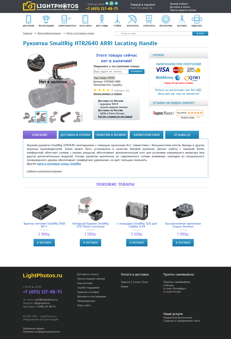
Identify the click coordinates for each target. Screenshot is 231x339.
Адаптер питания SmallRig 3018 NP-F (44, 212)
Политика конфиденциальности (41, 331)
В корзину (44, 243)
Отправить (136, 71)
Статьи (136, 282)
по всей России (172, 291)
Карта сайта (84, 305)
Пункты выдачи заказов (183, 10)
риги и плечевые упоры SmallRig (59, 164)
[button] (53, 81)
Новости (125, 282)
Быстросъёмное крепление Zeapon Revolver (183, 212)
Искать (200, 33)
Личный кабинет (179, 3)
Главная (27, 33)
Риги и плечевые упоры (80, 33)
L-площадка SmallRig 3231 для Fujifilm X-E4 (137, 212)
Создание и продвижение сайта (181, 320)
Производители (86, 301)
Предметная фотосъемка (177, 317)
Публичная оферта (33, 328)
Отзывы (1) (182, 135)
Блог (145, 282)
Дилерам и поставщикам (91, 296)
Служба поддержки (88, 287)
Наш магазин (85, 283)
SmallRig (117, 84)
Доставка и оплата (180, 7)
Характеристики (146, 135)
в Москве (168, 285)
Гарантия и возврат (111, 135)
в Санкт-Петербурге (174, 288)
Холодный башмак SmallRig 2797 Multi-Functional (90, 212)
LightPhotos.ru (42, 275)
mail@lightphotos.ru (46, 299)
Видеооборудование (49, 33)
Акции (124, 286)
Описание (39, 135)
